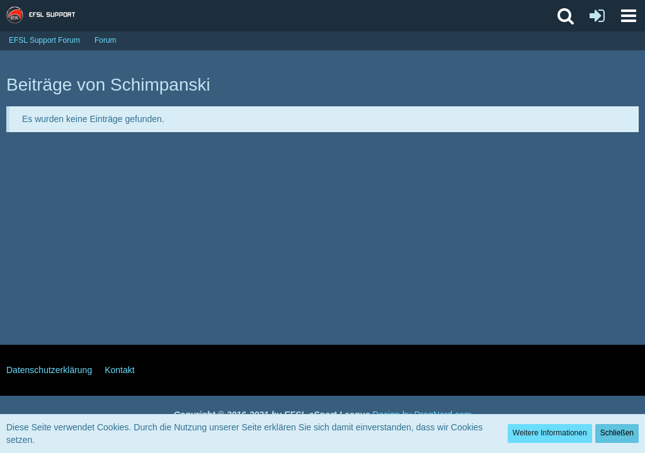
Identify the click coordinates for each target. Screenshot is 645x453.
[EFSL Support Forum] (47, 15)
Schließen (617, 432)
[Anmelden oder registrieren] (597, 15)
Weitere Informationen (550, 432)
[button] (628, 15)
